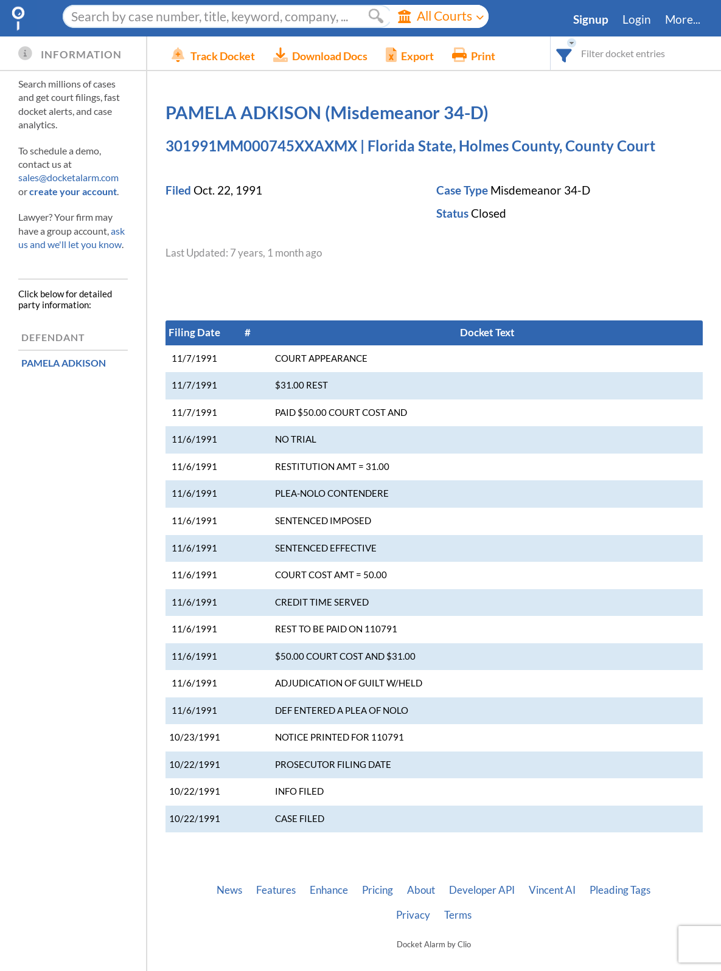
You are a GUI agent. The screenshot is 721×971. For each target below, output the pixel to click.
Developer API (482, 890)
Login (636, 19)
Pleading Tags (620, 890)
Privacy (413, 915)
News (229, 890)
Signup (590, 19)
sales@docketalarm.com (68, 177)
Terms (458, 915)
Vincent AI (552, 890)
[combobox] (564, 53)
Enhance (329, 890)
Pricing (377, 890)
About (421, 890)
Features (276, 890)
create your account (73, 191)
